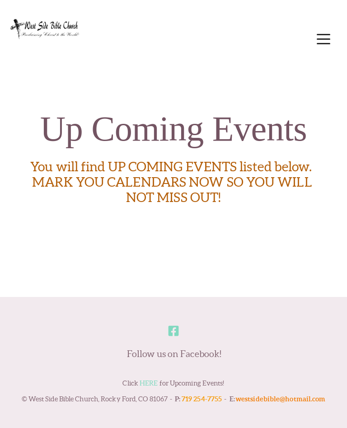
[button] (323, 39)
